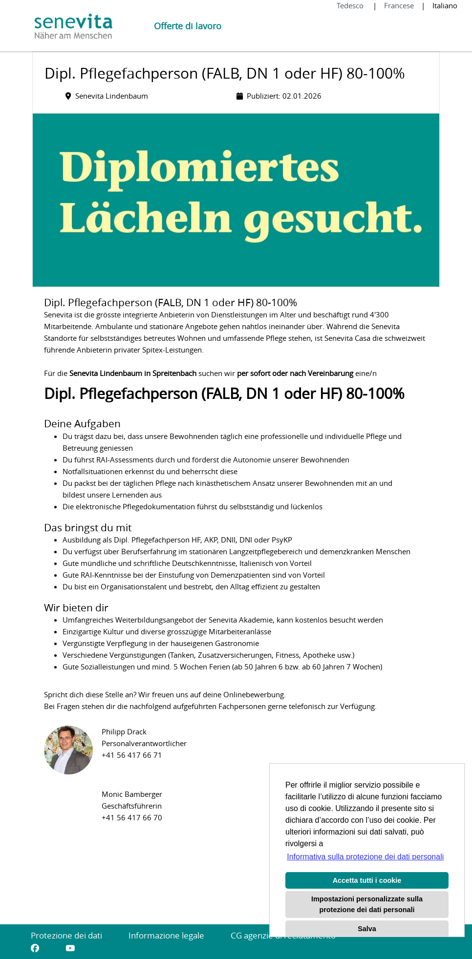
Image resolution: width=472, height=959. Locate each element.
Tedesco (351, 5)
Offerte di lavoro (187, 26)
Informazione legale (166, 935)
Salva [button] (367, 929)
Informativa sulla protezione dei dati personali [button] (365, 857)
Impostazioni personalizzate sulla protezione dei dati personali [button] (367, 904)
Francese (399, 5)
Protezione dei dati (66, 935)
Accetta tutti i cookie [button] (367, 880)
